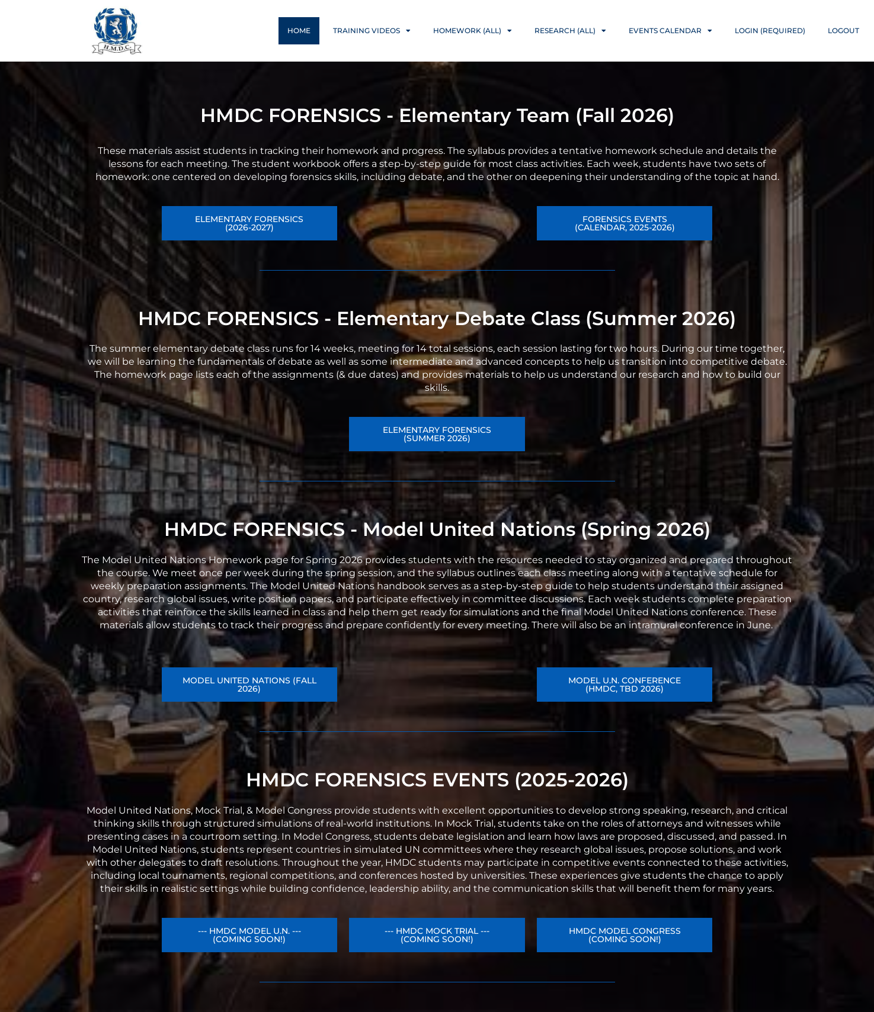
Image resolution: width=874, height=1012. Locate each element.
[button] (625, 684)
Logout (843, 30)
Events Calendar (670, 30)
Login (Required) (770, 30)
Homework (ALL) (472, 30)
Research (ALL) (570, 30)
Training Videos (372, 30)
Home (298, 30)
